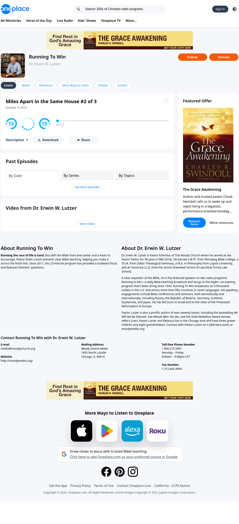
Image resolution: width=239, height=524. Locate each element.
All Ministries (11, 20)
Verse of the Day (39, 20)
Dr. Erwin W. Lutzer (45, 63)
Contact (122, 85)
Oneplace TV (111, 20)
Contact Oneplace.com (134, 485)
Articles (103, 85)
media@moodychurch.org (18, 348)
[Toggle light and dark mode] (234, 9)
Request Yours (194, 222)
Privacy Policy (80, 485)
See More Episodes (87, 187)
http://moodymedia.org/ (17, 361)
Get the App (58, 485)
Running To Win (47, 56)
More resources (221, 222)
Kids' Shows (87, 20)
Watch (26, 85)
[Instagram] (133, 472)
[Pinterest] (120, 472)
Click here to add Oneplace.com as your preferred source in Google (123, 457)
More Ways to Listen (75, 85)
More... (131, 20)
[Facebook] (106, 472)
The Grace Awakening (202, 189)
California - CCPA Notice (172, 485)
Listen (8, 85)
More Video (87, 224)
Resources (46, 85)
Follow (192, 57)
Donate (223, 57)
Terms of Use (104, 485)
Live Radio (65, 20)
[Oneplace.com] (15, 9)
